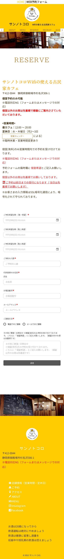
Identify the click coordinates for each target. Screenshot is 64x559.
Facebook (16, 510)
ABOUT (12, 30)
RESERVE (34, 30)
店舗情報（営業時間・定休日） (28, 483)
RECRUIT (47, 30)
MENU (23, 30)
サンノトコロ (32, 448)
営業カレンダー (17, 136)
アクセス (15, 492)
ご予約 (14, 487)
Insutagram (17, 506)
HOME (20, 2)
